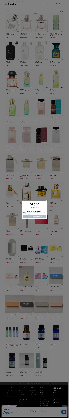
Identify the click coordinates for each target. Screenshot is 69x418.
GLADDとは (32, 390)
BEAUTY (8, 397)
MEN (7, 392)
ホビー (20, 397)
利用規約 (41, 394)
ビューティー (21, 401)
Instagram (54, 392)
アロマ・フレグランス (10, 7)
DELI (7, 401)
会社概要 (41, 390)
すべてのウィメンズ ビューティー (21, 7)
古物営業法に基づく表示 (44, 403)
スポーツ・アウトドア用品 (23, 399)
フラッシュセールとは (34, 392)
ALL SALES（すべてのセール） (12, 390)
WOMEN (8, 394)
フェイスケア (31, 7)
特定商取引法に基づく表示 (44, 401)
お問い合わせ (32, 397)
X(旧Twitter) (55, 390)
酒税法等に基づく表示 (44, 407)
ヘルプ (31, 396)
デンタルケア (49, 7)
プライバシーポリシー (44, 396)
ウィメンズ (21, 390)
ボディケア (37, 7)
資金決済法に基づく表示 (44, 405)
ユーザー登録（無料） (49, 3)
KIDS (7, 399)
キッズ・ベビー (22, 396)
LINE (54, 394)
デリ (20, 403)
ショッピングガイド (33, 394)
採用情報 (41, 392)
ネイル (61, 7)
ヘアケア (42, 7)
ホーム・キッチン (22, 394)
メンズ (20, 392)
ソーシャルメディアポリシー (45, 397)
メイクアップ (55, 7)
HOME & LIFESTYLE (10, 396)
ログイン (42, 3)
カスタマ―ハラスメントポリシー (45, 399)
